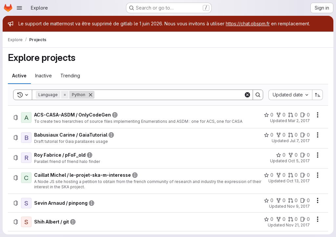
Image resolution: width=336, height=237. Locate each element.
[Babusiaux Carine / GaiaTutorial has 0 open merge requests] (293, 135)
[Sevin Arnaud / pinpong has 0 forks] (280, 200)
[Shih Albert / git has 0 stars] (268, 219)
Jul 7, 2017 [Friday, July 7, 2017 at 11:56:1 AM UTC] (300, 140)
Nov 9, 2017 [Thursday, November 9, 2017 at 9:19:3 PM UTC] (298, 206)
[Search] (169, 95)
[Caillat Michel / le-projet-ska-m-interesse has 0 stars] (268, 175)
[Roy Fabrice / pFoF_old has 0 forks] (293, 155)
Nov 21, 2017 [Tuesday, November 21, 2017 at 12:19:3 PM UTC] (298, 225)
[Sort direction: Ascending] (317, 95)
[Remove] (90, 95)
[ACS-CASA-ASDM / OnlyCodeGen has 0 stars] (268, 115)
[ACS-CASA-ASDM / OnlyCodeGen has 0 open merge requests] (293, 115)
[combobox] (290, 95)
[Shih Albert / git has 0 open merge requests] (293, 219)
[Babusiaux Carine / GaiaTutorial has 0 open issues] (305, 135)
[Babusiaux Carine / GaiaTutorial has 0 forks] (280, 135)
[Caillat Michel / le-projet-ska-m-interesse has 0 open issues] (305, 175)
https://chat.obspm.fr (248, 23)
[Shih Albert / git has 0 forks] (280, 219)
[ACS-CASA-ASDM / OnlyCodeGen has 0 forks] (280, 115)
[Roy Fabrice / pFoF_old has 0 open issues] (305, 155)
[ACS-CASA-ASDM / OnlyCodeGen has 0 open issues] (305, 115)
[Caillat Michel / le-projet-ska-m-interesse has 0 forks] (280, 175)
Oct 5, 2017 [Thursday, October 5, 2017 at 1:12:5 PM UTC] (299, 160)
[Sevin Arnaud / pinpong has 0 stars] (268, 200)
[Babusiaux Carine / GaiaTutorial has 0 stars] (268, 135)
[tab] (19, 75)
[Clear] (247, 95)
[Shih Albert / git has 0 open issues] (305, 219)
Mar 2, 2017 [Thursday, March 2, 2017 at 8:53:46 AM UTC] (299, 120)
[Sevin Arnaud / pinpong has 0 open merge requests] (293, 200)
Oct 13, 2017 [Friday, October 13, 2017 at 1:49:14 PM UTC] (298, 180)
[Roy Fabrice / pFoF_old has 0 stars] (280, 155)
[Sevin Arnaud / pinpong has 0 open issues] (305, 200)
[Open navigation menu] (19, 8)
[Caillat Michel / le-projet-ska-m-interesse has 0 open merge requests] (293, 175)
